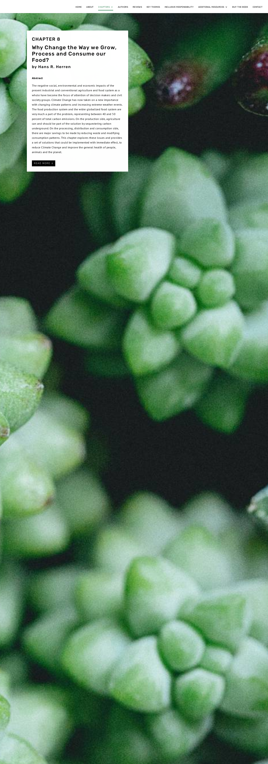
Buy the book (240, 7)
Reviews (137, 7)
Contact (258, 7)
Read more (42, 163)
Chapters (104, 7)
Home (79, 7)
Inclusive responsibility (179, 7)
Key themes (153, 7)
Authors (123, 7)
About (90, 7)
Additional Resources (211, 7)
